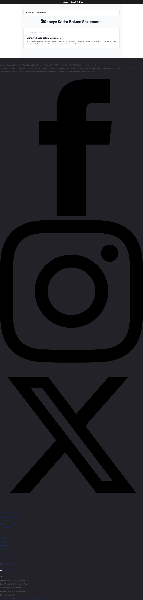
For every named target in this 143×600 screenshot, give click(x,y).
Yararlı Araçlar (6, 556)
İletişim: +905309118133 (71, 2)
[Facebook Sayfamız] (71, 218)
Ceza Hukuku (5, 513)
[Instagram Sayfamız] (71, 362)
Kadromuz (4, 545)
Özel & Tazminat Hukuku (10, 524)
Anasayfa (4, 539)
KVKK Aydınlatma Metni (37, 598)
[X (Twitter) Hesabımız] (71, 505)
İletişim (3, 552)
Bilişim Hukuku (6, 530)
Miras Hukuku (5, 520)
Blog (2, 549)
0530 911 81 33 (8, 564)
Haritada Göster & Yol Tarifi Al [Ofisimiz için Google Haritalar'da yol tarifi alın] (12, 591)
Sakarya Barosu (6, 598)
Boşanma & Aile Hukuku (9, 517)
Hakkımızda (5, 542)
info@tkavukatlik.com (12, 570)
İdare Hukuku (5, 527)
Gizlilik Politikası (20, 598)
